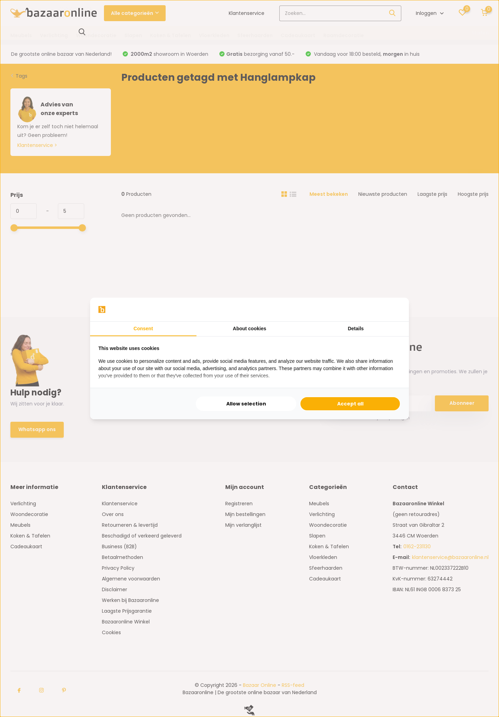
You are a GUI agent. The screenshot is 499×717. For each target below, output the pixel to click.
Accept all (350, 403)
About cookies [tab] (249, 328)
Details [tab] (356, 328)
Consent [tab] (143, 328)
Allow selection (246, 403)
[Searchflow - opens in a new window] (392, 309)
